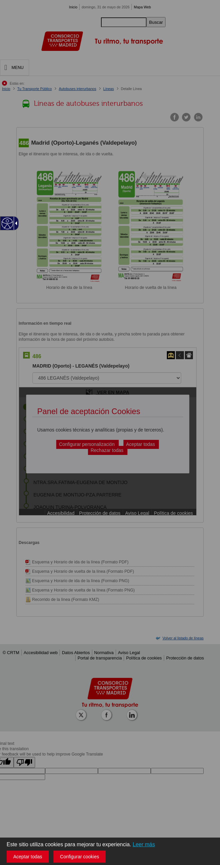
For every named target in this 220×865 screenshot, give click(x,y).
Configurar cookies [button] (79, 856)
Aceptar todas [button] (27, 856)
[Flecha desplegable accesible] (15, 223)
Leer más (144, 844)
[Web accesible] (7, 223)
